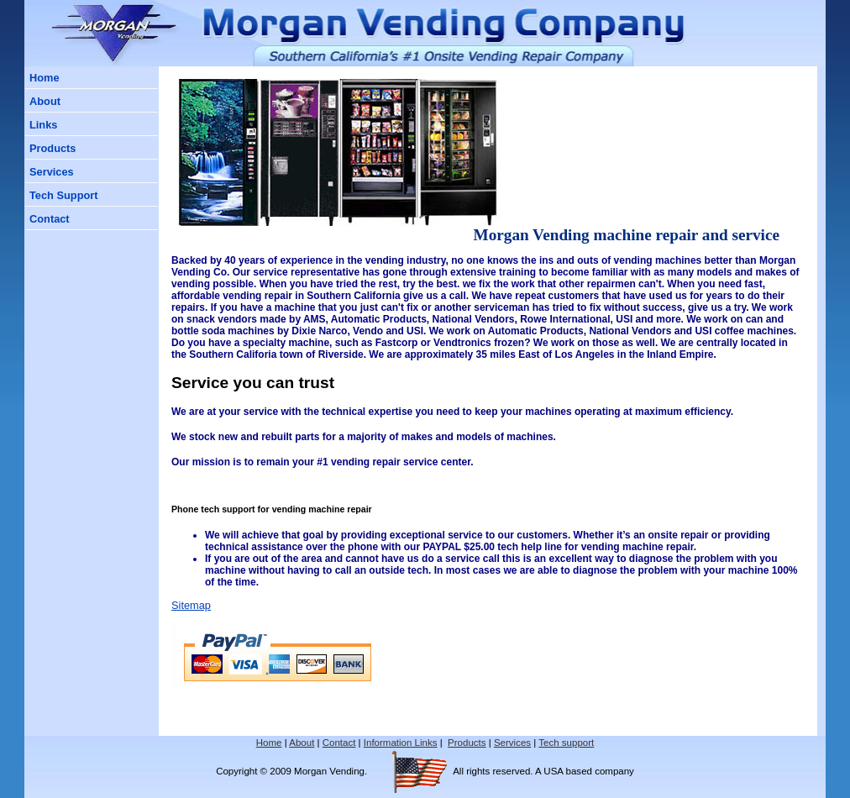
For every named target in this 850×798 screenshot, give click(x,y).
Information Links (401, 743)
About (44, 101)
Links (43, 124)
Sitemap (191, 605)
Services (51, 171)
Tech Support (63, 195)
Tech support (566, 743)
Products (52, 148)
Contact (49, 219)
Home (44, 77)
